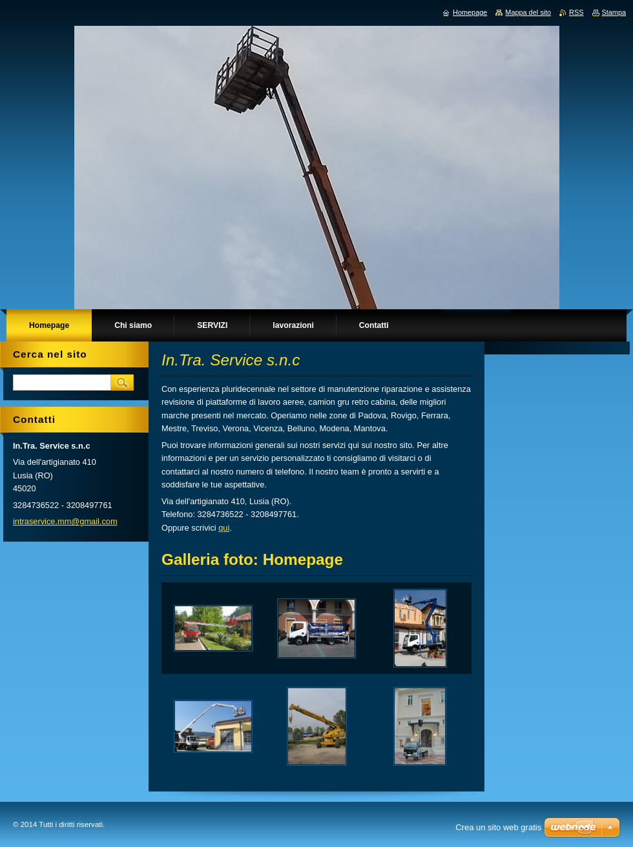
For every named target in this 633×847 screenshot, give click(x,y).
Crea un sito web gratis (498, 827)
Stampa (614, 12)
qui (223, 528)
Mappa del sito (528, 12)
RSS (576, 12)
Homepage (470, 12)
